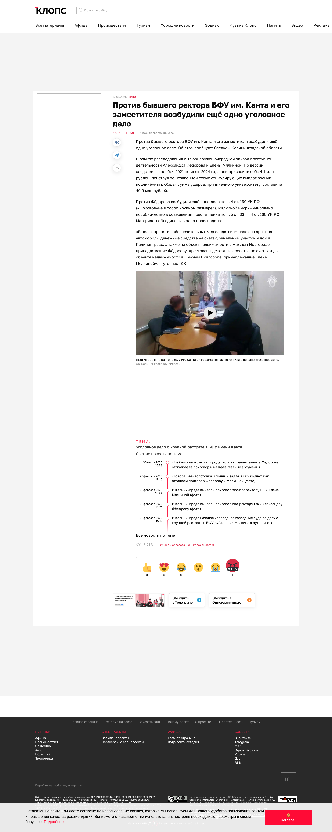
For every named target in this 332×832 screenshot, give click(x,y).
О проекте (203, 722)
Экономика (44, 758)
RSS (238, 762)
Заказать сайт (149, 722)
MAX (238, 746)
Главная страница (84, 722)
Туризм (143, 25)
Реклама (322, 25)
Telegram (242, 742)
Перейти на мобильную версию (58, 785)
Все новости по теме (155, 535)
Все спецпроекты (115, 738)
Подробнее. (54, 822)
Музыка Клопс (242, 25)
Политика (42, 754)
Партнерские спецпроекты (123, 742)
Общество (43, 746)
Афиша (81, 25)
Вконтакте (243, 738)
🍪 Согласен (288, 817)
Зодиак (212, 25)
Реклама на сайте (118, 722)
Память (274, 25)
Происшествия (112, 25)
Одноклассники (247, 750)
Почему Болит (178, 722)
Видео (297, 25)
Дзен (238, 758)
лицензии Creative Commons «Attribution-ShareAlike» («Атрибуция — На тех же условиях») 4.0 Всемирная (232, 800)
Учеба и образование (175, 544)
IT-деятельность (230, 722)
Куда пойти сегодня (183, 742)
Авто (38, 750)
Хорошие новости (177, 25)
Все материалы (49, 25)
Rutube (240, 754)
